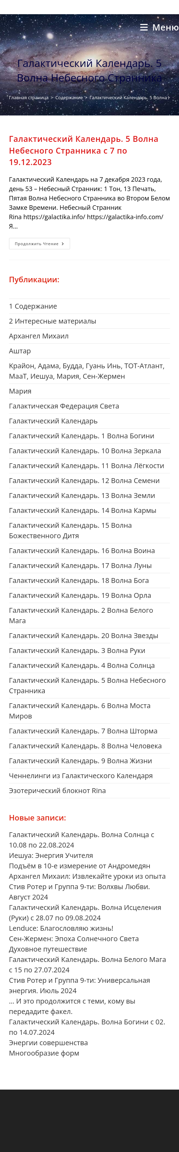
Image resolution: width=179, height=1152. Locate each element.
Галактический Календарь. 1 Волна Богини (81, 435)
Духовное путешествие (48, 949)
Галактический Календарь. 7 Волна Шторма (83, 731)
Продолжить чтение (42, 244)
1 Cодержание (33, 306)
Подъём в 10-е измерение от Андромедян (80, 865)
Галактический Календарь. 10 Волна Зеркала (85, 450)
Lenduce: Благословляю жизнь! (61, 928)
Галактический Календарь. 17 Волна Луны (80, 565)
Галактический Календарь (53, 420)
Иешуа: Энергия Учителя (51, 855)
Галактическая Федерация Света (64, 406)
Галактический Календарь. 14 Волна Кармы (82, 510)
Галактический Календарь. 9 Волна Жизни (80, 760)
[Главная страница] (29, 97)
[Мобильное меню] (159, 27)
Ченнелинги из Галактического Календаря (81, 775)
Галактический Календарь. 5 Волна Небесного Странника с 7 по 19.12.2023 (84, 150)
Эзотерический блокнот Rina (57, 790)
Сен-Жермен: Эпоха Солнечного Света (74, 938)
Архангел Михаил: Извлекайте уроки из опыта (87, 876)
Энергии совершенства (48, 1042)
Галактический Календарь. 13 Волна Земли (82, 495)
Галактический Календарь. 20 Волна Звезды (84, 635)
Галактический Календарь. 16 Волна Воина (82, 550)
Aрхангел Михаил (39, 336)
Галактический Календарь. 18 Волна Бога (79, 580)
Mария (20, 391)
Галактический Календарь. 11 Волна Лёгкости (86, 465)
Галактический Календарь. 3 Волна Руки (77, 650)
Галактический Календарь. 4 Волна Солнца (82, 665)
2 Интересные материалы (52, 321)
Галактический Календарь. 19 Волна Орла (80, 595)
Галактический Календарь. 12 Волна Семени (84, 480)
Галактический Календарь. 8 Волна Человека (85, 745)
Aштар (20, 350)
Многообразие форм (44, 1053)
